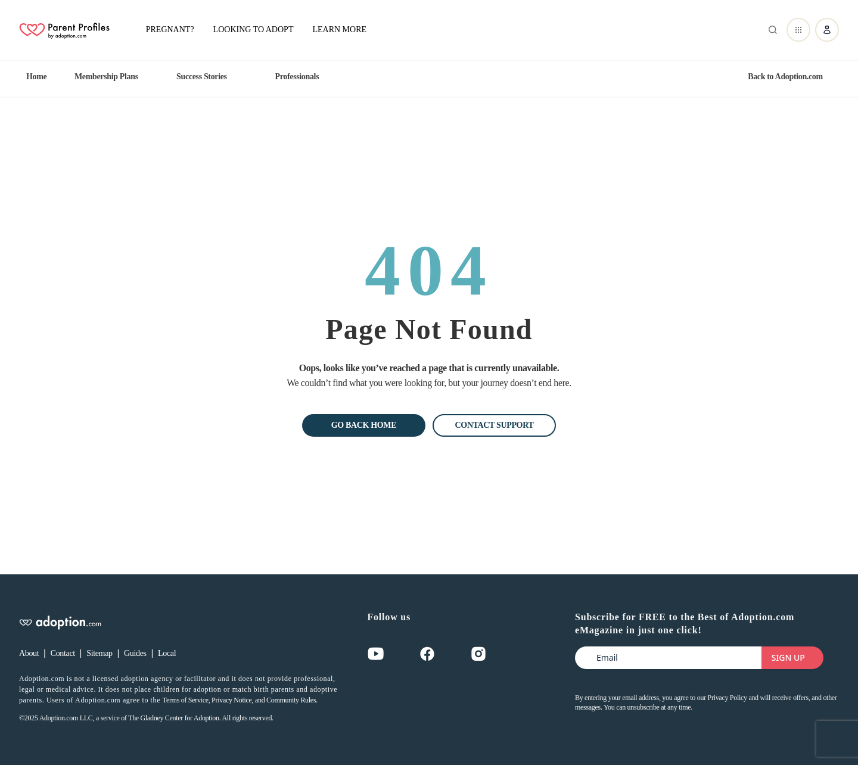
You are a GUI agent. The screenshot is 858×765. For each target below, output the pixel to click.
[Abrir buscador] (770, 30)
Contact (63, 653)
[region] (429, 77)
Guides (135, 653)
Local (167, 653)
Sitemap (99, 653)
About (29, 653)
